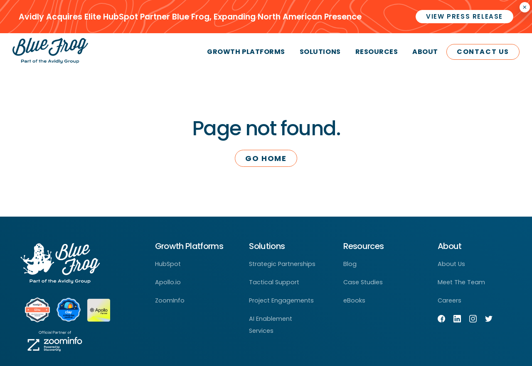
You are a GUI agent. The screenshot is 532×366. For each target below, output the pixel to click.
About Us (451, 264)
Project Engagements (281, 300)
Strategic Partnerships (282, 264)
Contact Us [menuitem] (483, 51)
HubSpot (168, 264)
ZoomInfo (170, 300)
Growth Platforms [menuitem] (246, 51)
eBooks (354, 300)
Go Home (265, 158)
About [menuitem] (425, 51)
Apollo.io (168, 282)
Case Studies (363, 282)
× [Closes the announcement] (524, 7)
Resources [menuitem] (376, 51)
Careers (449, 300)
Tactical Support (274, 282)
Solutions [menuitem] (320, 51)
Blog (350, 264)
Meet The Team (461, 282)
